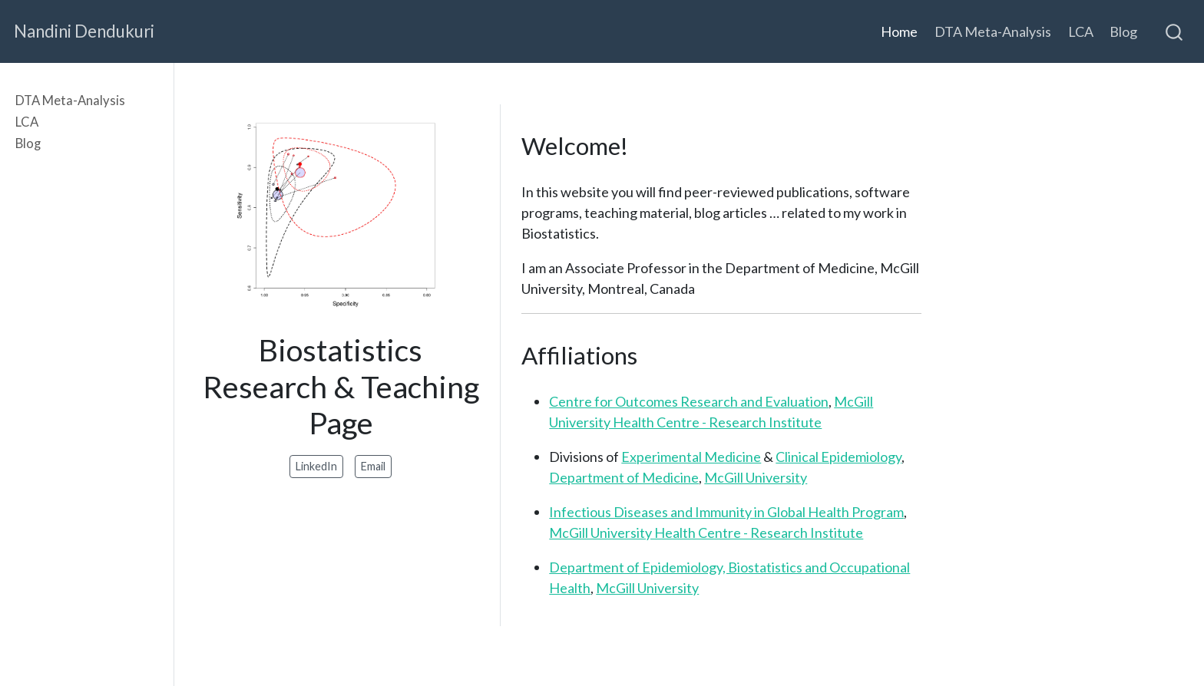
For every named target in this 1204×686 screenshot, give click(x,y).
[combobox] (1174, 31)
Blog (28, 143)
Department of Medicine (624, 477)
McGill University (755, 477)
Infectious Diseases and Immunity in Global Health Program (726, 511)
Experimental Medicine (691, 456)
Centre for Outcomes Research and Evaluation (689, 401)
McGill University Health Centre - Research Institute (706, 532)
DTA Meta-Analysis (70, 100)
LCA (26, 122)
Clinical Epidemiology (838, 456)
